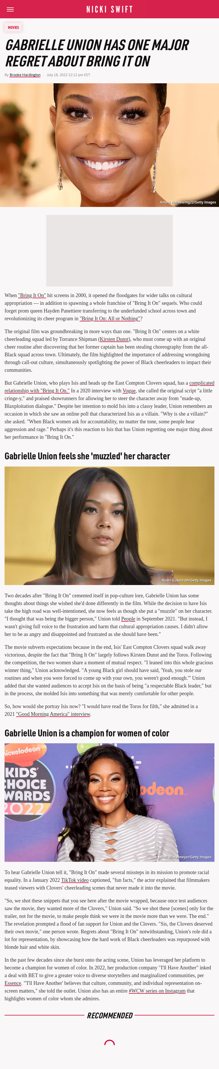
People (128, 619)
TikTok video (75, 880)
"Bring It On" (32, 295)
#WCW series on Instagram (157, 991)
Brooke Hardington (25, 75)
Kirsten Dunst (114, 339)
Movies (13, 27)
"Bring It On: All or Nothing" (110, 318)
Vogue (129, 391)
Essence (13, 983)
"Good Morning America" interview (53, 714)
